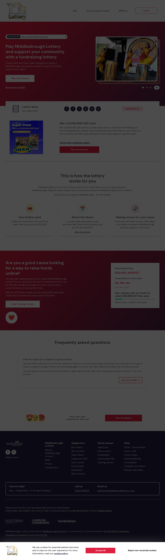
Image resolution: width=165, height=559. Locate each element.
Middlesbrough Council (54, 531)
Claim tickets (77, 454)
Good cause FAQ (106, 458)
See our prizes (82, 232)
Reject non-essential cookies (142, 550)
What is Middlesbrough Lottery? (52, 453)
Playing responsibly (133, 469)
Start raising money (22, 304)
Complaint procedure (134, 466)
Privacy (48, 463)
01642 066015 (82, 490)
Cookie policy (51, 467)
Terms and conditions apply (75, 142)
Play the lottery (20, 78)
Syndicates (77, 469)
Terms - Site (130, 451)
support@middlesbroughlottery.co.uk (116, 490)
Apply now (103, 447)
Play (75, 10)
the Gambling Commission (116, 531)
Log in (146, 10)
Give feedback (124, 417)
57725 (44, 535)
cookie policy (61, 553)
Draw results (77, 466)
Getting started (105, 462)
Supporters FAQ (79, 458)
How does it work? (15, 87)
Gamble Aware (105, 510)
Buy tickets (76, 447)
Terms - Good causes (135, 447)
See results (132, 109)
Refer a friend (78, 473)
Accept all (100, 550)
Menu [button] (123, 10)
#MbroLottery (12, 457)
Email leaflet (104, 454)
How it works (77, 462)
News (47, 460)
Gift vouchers (78, 451)
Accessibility (130, 462)
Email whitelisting (132, 458)
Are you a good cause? (98, 10)
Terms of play (130, 454)
